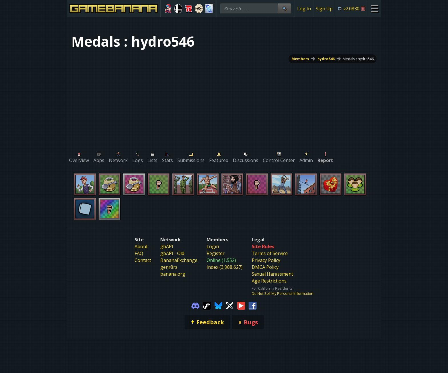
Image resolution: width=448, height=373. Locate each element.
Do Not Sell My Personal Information (282, 293)
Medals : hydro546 (358, 58)
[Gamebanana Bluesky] (218, 305)
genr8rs (168, 267)
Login (213, 246)
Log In (304, 8)
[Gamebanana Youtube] (241, 305)
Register (216, 253)
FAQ (139, 253)
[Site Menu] (374, 8)
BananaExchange (178, 260)
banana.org (172, 274)
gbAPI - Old (172, 253)
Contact (143, 260)
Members (300, 58)
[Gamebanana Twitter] (229, 305)
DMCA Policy (265, 267)
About (141, 246)
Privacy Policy (266, 260)
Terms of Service (270, 253)
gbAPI (166, 246)
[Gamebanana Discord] (195, 305)
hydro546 (326, 58)
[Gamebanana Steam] (206, 305)
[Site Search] (284, 8)
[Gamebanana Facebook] (252, 305)
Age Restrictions (269, 281)
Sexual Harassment (272, 274)
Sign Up (324, 8)
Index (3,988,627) (225, 267)
